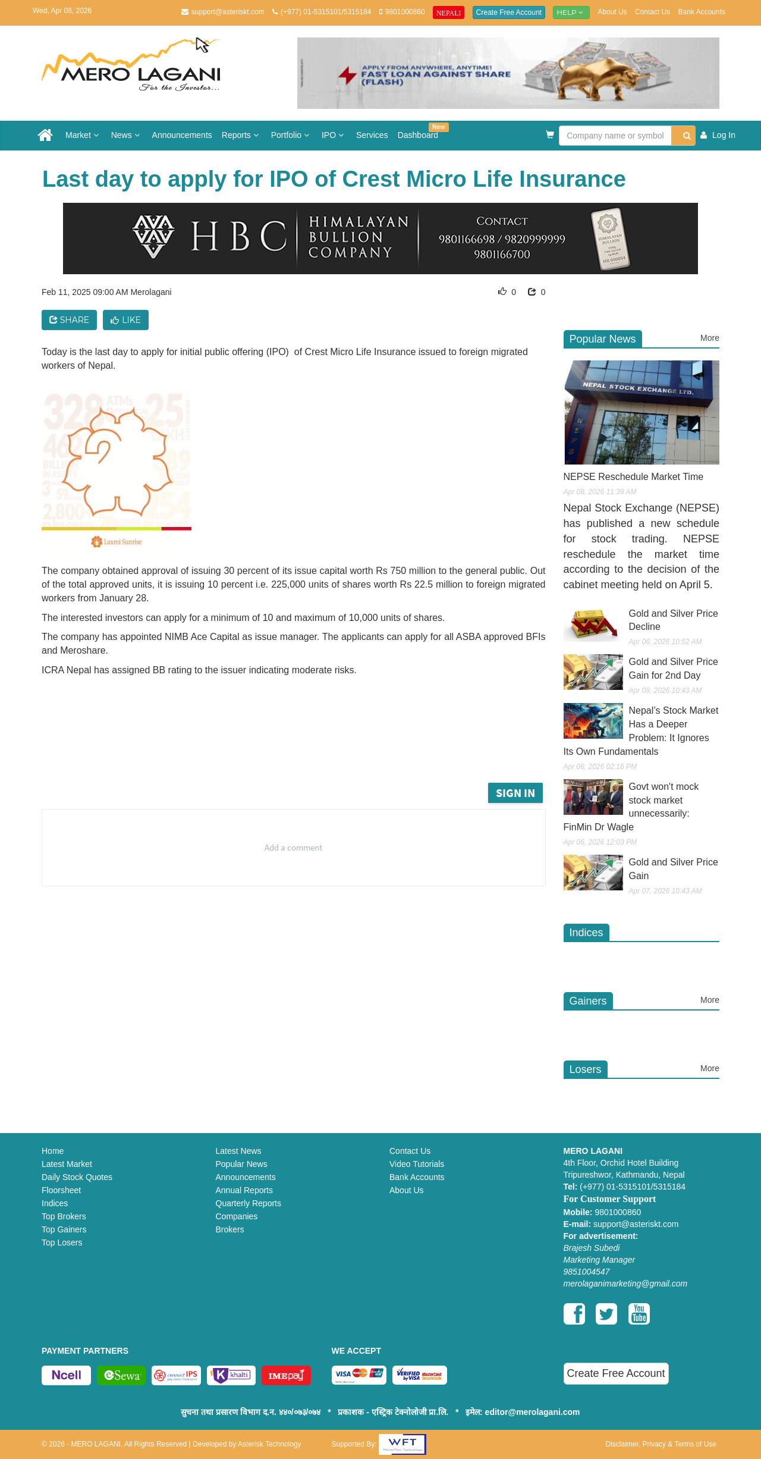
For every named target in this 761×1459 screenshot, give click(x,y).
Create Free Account (509, 12)
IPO (334, 135)
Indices (55, 1203)
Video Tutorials (416, 1164)
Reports (242, 135)
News (127, 135)
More (709, 338)
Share (69, 320)
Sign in (515, 792)
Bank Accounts (701, 12)
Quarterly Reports (248, 1203)
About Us (612, 12)
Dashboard (421, 131)
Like (126, 320)
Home (53, 1151)
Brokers (230, 1229)
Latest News (239, 1151)
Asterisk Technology (269, 1444)
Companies (237, 1216)
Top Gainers (64, 1229)
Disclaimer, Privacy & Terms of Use (661, 1444)
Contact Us (652, 12)
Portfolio (291, 135)
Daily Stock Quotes (77, 1177)
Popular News (242, 1164)
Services (372, 135)
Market (83, 135)
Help (571, 12)
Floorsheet (61, 1190)
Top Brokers (64, 1216)
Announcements (182, 135)
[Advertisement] (302, 747)
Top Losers (62, 1242)
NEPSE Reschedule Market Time (634, 477)
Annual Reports (244, 1190)
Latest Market (67, 1164)
